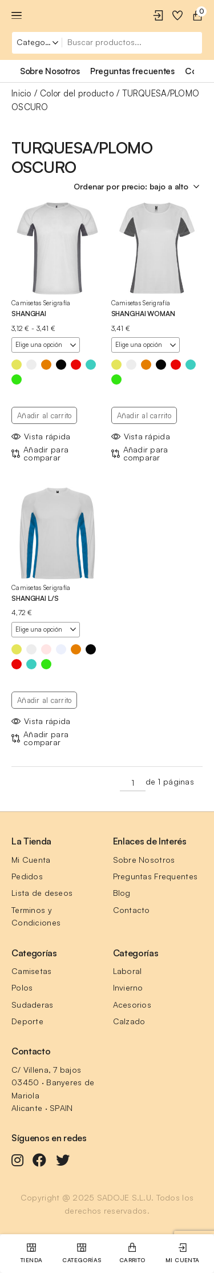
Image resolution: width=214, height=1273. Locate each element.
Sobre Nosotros (144, 859)
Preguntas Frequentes (155, 876)
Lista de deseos (41, 893)
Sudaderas (32, 1004)
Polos (22, 987)
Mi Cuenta (31, 859)
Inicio (21, 93)
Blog (122, 893)
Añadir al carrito (44, 415)
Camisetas (31, 971)
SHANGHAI (28, 313)
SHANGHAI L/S (35, 598)
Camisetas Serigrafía (41, 303)
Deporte (27, 1021)
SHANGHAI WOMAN (143, 313)
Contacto (131, 910)
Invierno (128, 987)
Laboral (127, 971)
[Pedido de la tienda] (138, 186)
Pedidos (27, 876)
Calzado (129, 1021)
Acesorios (132, 1004)
